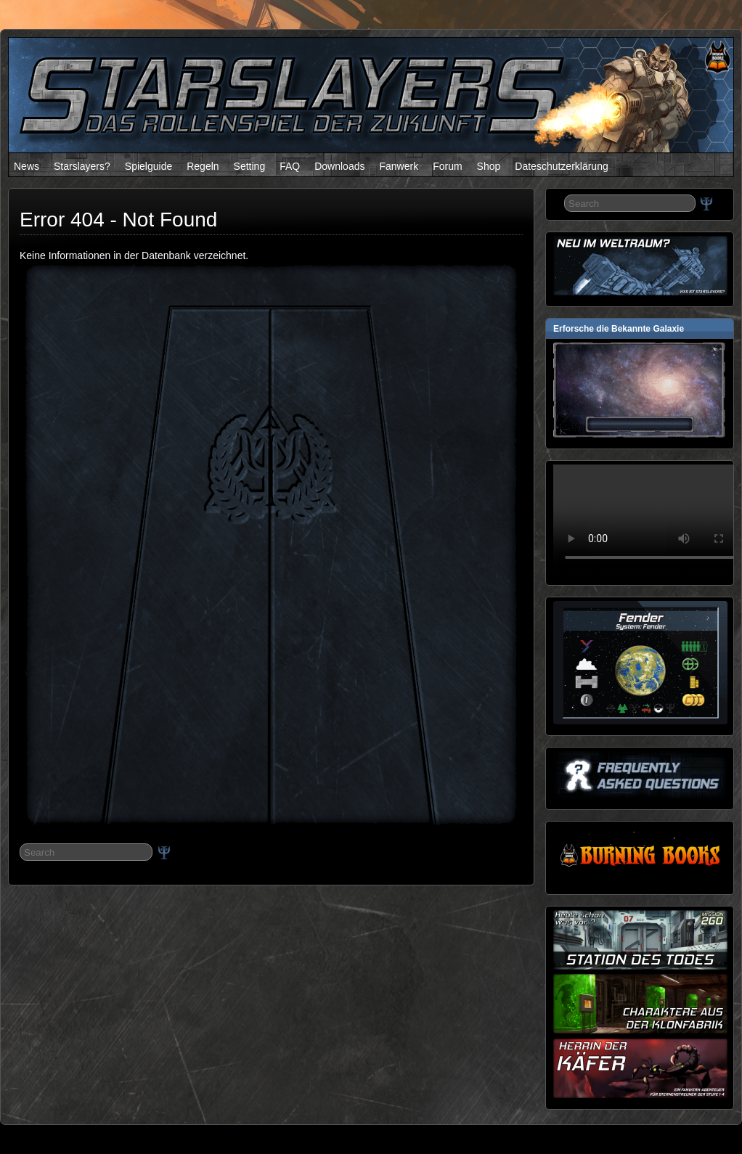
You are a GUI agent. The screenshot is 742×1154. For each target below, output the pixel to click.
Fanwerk (398, 166)
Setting (250, 166)
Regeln (203, 166)
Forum (447, 166)
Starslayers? (82, 166)
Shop (489, 166)
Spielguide (148, 166)
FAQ (290, 166)
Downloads (339, 166)
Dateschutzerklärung (561, 166)
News (26, 166)
